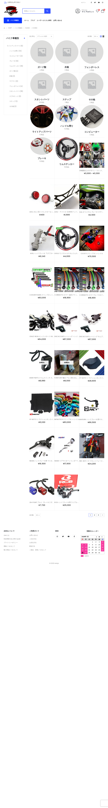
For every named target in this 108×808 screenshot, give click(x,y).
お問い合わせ (57, 20)
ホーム (26, 20)
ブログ (33, 20)
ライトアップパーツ (15, 46)
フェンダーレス (16, 86)
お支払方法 (32, 543)
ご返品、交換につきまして (37, 550)
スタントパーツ (16, 91)
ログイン (83, 2)
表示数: (90, 36)
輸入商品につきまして (11, 550)
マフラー (13, 81)
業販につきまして (9, 546)
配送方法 (32, 546)
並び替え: (32, 36)
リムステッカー (16, 66)
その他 (12, 106)
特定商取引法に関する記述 (12, 539)
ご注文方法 (32, 539)
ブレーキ (13, 61)
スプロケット (15, 96)
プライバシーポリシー (11, 543)
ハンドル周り (15, 51)
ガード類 (13, 71)
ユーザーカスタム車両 (44, 20)
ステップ (13, 101)
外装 (12, 76)
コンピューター (16, 56)
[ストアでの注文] (45, 36)
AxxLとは (6, 535)
